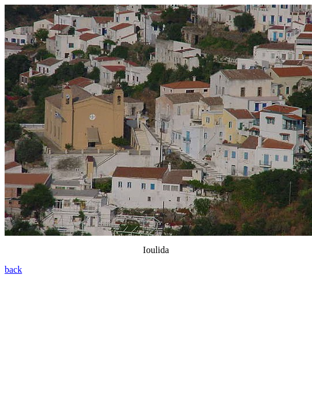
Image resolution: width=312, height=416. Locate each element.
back (13, 269)
